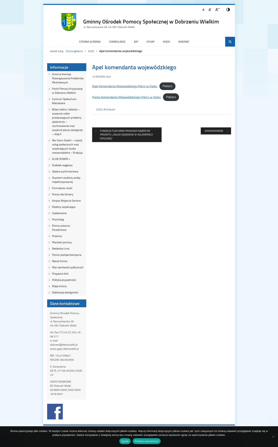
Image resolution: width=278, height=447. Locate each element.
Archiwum (109, 109)
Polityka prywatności (64, 280)
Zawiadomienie (214, 130)
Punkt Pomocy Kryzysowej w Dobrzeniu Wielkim (67, 91)
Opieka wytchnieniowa (65, 171)
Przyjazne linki (60, 273)
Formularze (117, 41)
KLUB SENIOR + (61, 159)
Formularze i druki (62, 188)
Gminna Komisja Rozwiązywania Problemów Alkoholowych (68, 78)
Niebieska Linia (60, 248)
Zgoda (125, 441)
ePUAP (151, 41)
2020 (91, 51)
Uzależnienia (59, 213)
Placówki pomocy (62, 242)
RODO (166, 41)
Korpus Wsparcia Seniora (66, 200)
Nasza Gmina (59, 261)
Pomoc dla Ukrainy (62, 194)
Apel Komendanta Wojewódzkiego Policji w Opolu (124, 86)
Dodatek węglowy (62, 165)
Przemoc (57, 236)
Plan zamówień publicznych (68, 267)
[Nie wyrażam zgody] (273, 437)
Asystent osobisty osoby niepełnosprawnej (66, 180)
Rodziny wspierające (64, 207)
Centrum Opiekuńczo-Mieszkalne (64, 101)
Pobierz (167, 86)
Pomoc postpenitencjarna (66, 255)
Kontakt (183, 41)
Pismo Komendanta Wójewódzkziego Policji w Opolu (126, 97)
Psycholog (58, 219)
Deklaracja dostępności (65, 292)
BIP (136, 41)
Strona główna (90, 41)
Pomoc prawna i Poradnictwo (61, 228)
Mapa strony (59, 286)
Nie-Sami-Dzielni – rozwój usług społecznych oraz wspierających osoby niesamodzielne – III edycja (67, 146)
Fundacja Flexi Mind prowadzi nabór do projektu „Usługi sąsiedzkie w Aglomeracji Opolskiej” (126, 134)
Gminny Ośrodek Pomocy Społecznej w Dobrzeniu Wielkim (151, 21)
